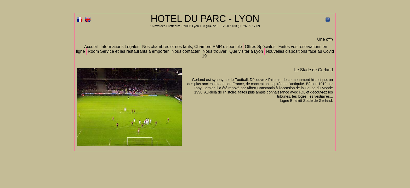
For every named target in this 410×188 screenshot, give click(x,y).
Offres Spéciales (260, 46)
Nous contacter (186, 51)
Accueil (91, 46)
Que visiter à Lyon (246, 51)
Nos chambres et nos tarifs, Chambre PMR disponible (192, 46)
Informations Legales (119, 46)
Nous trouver (215, 51)
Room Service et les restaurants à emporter (128, 51)
